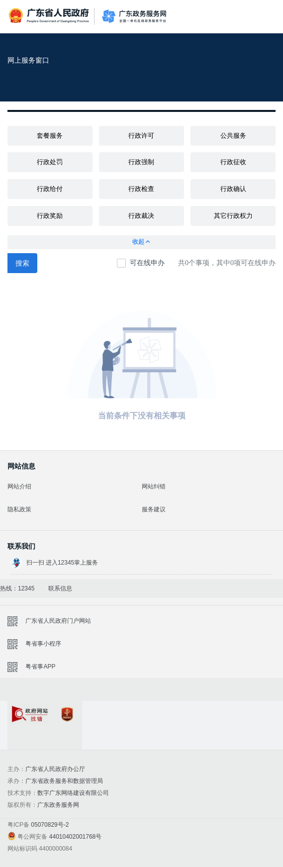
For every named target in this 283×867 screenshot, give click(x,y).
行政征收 (233, 162)
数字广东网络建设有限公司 (73, 792)
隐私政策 (19, 509)
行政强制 (141, 162)
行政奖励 (50, 215)
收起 (141, 242)
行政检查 (141, 189)
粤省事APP (40, 666)
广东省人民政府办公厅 (55, 769)
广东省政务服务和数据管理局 (64, 780)
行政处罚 (50, 162)
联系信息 (60, 588)
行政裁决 (141, 215)
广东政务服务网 (134, 16)
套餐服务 (50, 135)
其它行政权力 (233, 215)
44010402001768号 (75, 836)
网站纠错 (154, 486)
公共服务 (233, 135)
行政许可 (141, 135)
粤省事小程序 (43, 643)
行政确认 (233, 189)
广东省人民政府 (49, 15)
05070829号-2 (50, 824)
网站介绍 (19, 486)
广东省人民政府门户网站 (58, 620)
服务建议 (154, 509)
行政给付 (50, 189)
